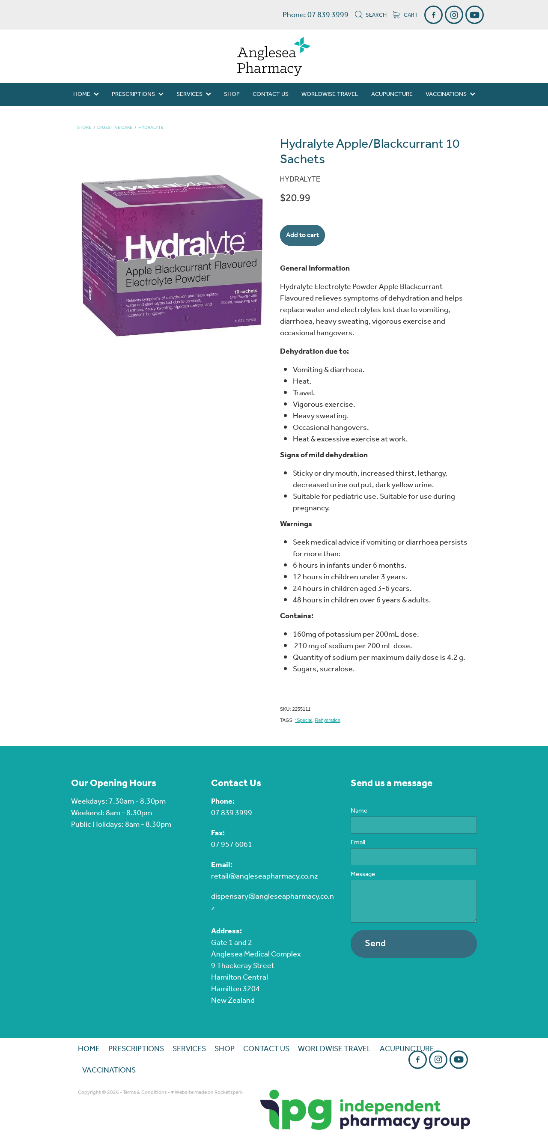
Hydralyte (151, 127)
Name (359, 811)
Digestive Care (114, 127)
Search (370, 15)
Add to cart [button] (302, 235)
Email (358, 843)
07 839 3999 (231, 813)
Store (84, 127)
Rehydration (327, 720)
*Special (303, 720)
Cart (405, 15)
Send (375, 944)
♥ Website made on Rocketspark (207, 1092)
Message (363, 874)
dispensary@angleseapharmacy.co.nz (272, 902)
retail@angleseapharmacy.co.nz (264, 876)
